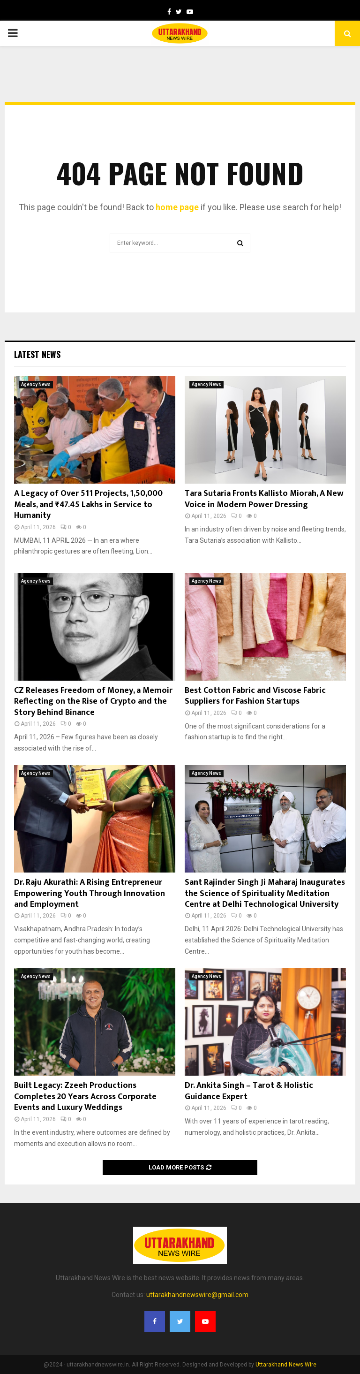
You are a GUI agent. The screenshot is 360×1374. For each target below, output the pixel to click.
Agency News (36, 384)
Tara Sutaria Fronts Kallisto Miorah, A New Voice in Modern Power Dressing (264, 498)
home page (177, 207)
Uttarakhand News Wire (285, 1364)
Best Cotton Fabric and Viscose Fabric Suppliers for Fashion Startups (255, 695)
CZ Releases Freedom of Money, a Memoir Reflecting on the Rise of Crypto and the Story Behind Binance (93, 701)
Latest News (37, 354)
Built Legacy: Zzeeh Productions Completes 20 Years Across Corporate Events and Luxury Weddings (85, 1096)
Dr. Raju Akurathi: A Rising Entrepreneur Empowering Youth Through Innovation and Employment (89, 893)
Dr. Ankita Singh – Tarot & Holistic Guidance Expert (249, 1090)
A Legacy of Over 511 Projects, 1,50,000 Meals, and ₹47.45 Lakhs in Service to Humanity (88, 504)
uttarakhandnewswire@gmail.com (197, 1294)
